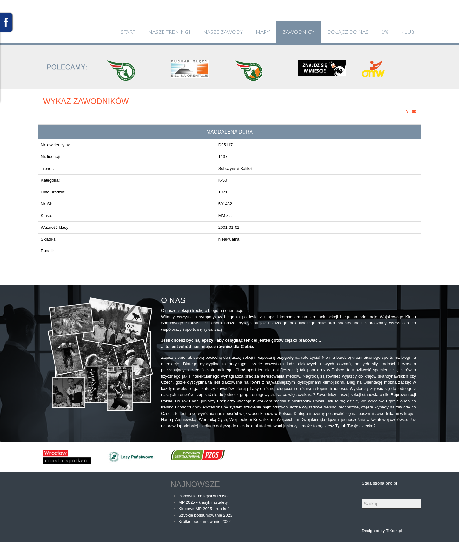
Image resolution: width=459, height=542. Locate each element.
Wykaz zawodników (86, 101)
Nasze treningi (169, 32)
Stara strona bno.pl (379, 483)
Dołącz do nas (347, 32)
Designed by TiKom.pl (382, 530)
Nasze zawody (223, 32)
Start (128, 32)
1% (384, 32)
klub (407, 32)
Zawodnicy (298, 32)
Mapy (263, 32)
